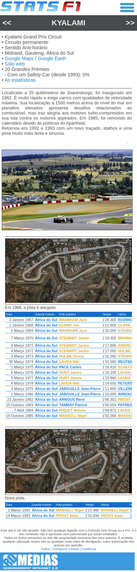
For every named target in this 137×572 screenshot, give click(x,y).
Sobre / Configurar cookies (60, 549)
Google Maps (19, 58)
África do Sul (46, 320)
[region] (68, 367)
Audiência (89, 549)
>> (130, 23)
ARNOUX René (72, 399)
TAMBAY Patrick (73, 405)
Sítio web (15, 64)
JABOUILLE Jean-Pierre (80, 389)
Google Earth (52, 58)
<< (6, 23)
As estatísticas (20, 80)
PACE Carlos (70, 367)
